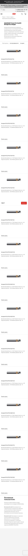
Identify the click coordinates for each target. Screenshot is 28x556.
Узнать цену (4, 74)
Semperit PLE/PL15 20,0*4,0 (8, 252)
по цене (22, 43)
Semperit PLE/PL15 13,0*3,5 (7, 155)
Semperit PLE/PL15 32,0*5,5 (8, 348)
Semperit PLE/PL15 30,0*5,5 (8, 316)
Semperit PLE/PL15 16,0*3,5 (7, 187)
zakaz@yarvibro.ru (21, 11)
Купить (24, 203)
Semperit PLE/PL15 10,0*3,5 (7, 123)
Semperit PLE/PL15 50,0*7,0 (8, 445)
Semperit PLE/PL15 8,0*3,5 (7, 59)
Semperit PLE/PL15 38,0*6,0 (8, 413)
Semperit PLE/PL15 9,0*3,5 (7, 91)
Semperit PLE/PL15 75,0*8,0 (8, 477)
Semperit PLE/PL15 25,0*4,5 (8, 284)
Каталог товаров (10, 17)
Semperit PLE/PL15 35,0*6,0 (8, 380)
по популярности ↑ (14, 43)
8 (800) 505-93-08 (22, 9)
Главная (3, 17)
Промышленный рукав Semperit (8, 18)
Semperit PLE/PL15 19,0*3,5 (7, 220)
